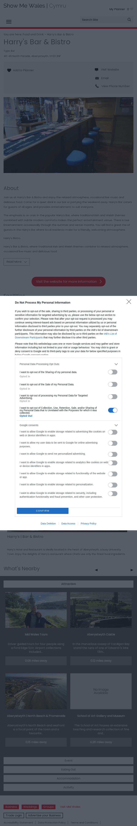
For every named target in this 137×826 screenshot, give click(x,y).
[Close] (130, 302)
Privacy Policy (88, 523)
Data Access (68, 523)
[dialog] (68, 413)
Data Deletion (48, 523)
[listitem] (68, 364)
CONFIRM (42, 510)
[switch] (112, 372)
